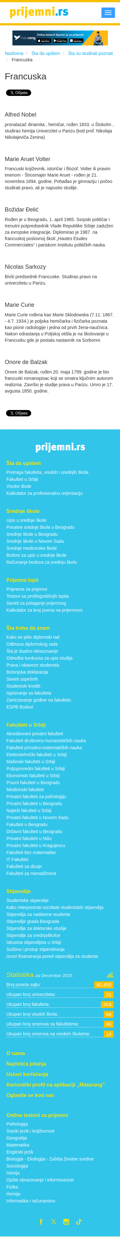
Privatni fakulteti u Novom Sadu (37, 817)
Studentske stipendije (27, 900)
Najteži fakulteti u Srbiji (29, 810)
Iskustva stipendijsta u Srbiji (33, 942)
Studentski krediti (23, 686)
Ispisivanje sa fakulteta (28, 693)
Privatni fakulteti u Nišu (29, 838)
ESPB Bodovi (19, 707)
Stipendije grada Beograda (32, 921)
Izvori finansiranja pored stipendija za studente (52, 956)
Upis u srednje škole (26, 520)
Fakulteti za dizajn (24, 866)
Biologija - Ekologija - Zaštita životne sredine (50, 1159)
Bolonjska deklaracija (27, 672)
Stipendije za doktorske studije (36, 928)
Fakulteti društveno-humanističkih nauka (46, 741)
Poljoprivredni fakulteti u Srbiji (35, 768)
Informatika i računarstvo (30, 1201)
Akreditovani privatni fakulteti (34, 734)
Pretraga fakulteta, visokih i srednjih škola (47, 472)
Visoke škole (18, 486)
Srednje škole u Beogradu (32, 534)
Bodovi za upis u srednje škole (36, 555)
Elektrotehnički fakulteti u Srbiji (36, 755)
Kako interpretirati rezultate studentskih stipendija (54, 907)
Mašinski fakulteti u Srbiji (30, 762)
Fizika (12, 1187)
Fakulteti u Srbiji (22, 479)
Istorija (12, 1173)
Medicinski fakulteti (25, 789)
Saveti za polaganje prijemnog (36, 603)
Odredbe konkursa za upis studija (39, 658)
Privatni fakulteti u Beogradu (34, 803)
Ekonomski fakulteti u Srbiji (33, 775)
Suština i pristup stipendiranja (35, 949)
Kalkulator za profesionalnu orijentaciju (44, 493)
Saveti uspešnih (22, 679)
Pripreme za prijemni (26, 589)
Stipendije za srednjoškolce (33, 935)
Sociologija (17, 1166)
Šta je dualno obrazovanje (32, 651)
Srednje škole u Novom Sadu (35, 541)
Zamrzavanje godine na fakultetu (38, 700)
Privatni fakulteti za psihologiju (36, 796)
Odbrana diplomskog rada (32, 644)
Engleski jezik (19, 1152)
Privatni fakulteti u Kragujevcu (35, 845)
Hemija (13, 1194)
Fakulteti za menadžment (31, 873)
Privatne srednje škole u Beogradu (40, 527)
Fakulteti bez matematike (31, 852)
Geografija (16, 1138)
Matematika (17, 1145)
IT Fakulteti (17, 859)
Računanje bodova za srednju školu (41, 562)
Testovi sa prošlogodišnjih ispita (37, 596)
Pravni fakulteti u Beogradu (33, 782)
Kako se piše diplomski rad (33, 637)
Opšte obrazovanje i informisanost (40, 1180)
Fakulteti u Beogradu (26, 824)
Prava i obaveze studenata (32, 665)
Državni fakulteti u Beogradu (34, 831)
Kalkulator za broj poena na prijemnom (44, 610)
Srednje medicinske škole (31, 548)
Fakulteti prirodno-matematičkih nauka (44, 748)
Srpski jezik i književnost (30, 1131)
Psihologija (17, 1124)
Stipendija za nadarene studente (38, 914)
